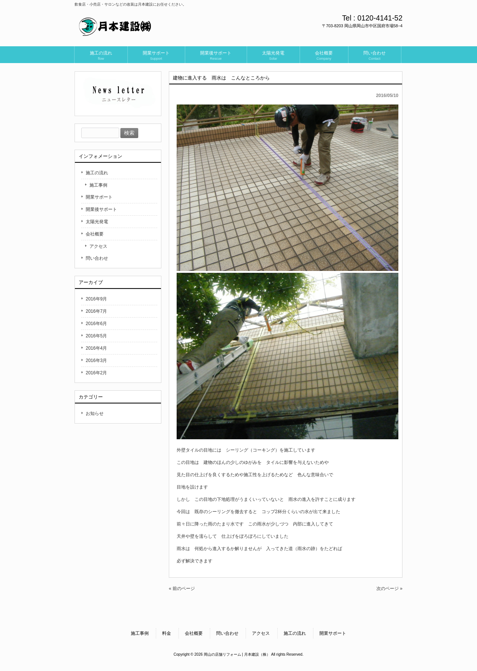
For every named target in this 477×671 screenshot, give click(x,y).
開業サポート (99, 197)
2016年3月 (96, 360)
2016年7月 (96, 311)
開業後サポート (101, 209)
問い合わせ (97, 258)
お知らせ (95, 413)
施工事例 (98, 185)
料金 (166, 633)
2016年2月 (96, 372)
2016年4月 (96, 348)
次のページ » (389, 588)
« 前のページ (182, 588)
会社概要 (95, 234)
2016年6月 (96, 323)
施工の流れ (97, 172)
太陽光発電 (97, 221)
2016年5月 (96, 335)
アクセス (98, 246)
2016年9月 (96, 299)
